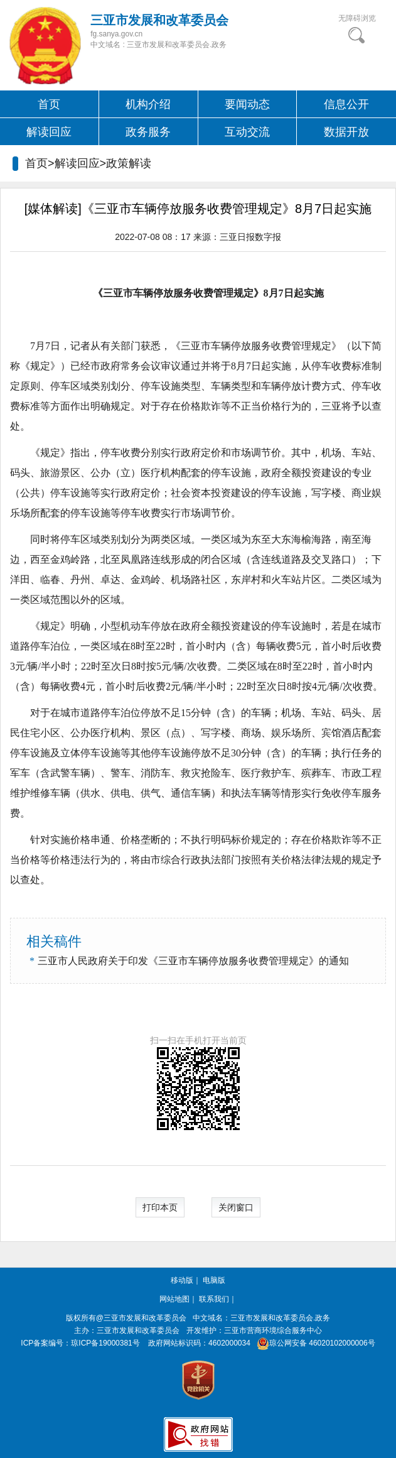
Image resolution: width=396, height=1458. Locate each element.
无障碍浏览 (357, 18)
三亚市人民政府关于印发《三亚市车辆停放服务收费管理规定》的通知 (193, 960)
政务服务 (148, 132)
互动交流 (247, 132)
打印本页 (160, 1207)
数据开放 (346, 132)
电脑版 (214, 1280)
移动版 (182, 1280)
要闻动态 (247, 104)
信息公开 (346, 104)
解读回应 (49, 132)
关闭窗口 (236, 1207)
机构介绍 (148, 104)
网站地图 (174, 1299)
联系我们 (214, 1299)
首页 (49, 104)
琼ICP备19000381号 (105, 1343)
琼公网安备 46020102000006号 (313, 1343)
